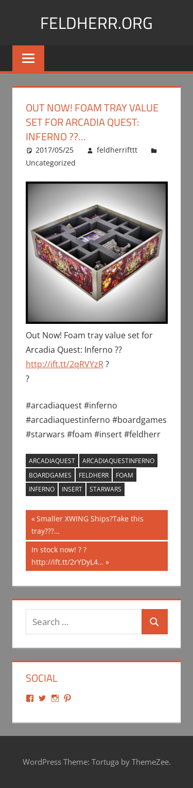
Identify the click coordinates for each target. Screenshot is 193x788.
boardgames (50, 475)
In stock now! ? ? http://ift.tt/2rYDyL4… (67, 555)
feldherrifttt (117, 150)
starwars (105, 489)
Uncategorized (51, 163)
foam (124, 475)
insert (72, 489)
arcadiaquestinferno (118, 460)
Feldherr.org (96, 22)
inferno (42, 489)
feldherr (94, 475)
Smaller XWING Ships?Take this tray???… (87, 524)
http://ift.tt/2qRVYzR (64, 364)
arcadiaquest (52, 460)
